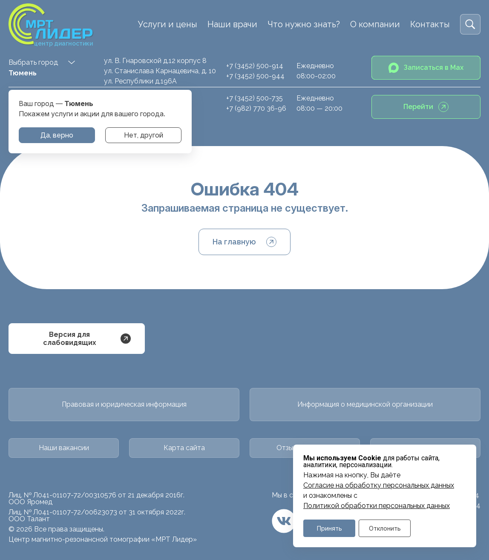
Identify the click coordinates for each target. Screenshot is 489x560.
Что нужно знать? (304, 24)
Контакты (430, 24)
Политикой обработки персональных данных (376, 506)
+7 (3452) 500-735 (254, 98)
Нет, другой (143, 135)
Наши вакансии (64, 448)
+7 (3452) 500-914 (254, 66)
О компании (375, 24)
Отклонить (385, 528)
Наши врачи (232, 24)
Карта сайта (184, 448)
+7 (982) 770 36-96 (256, 108)
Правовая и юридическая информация (124, 404)
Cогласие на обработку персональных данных (378, 485)
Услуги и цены (167, 24)
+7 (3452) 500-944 (255, 76)
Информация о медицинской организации (365, 404)
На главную (244, 242)
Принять (329, 528)
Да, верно (56, 135)
